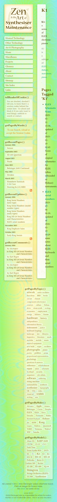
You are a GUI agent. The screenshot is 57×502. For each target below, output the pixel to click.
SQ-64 (46, 466)
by (12, 248)
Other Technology (14, 42)
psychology (31, 359)
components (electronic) (36, 302)
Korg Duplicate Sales (16, 228)
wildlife (40, 394)
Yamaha (36, 432)
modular (30, 340)
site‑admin (41, 375)
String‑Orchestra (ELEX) (37, 473)
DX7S (46, 450)
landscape (30, 334)
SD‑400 (38, 466)
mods (49, 337)
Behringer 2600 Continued (18, 168)
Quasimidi (47, 426)
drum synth (37, 308)
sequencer (31, 375)
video (40, 391)
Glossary (9, 66)
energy (29, 314)
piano (45, 350)
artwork (31, 292)
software (31, 378)
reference (31, 365)
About (8, 71)
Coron (40, 409)
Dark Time (31, 447)
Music (8, 52)
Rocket (40, 463)
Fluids (9, 161)
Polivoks (30, 460)
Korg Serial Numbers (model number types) (19, 207)
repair (29, 368)
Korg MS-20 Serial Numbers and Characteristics (19, 217)
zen (36, 397)
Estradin (30, 415)
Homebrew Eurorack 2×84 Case (15, 182)
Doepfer (48, 409)
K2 (38, 453)
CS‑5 (44, 444)
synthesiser (32, 387)
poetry (29, 353)
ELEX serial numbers (16, 222)
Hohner (46, 418)
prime (46, 353)
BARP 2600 (42, 441)
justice (42, 328)
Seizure (10, 148)
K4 (48, 454)
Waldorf (48, 429)
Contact (9, 75)
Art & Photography (14, 47)
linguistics (31, 337)
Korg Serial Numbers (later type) (15, 201)
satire (37, 369)
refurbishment (43, 365)
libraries (45, 334)
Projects (9, 61)
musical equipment (34, 343)
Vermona (38, 429)
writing (30, 397)
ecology (48, 308)
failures (38, 314)
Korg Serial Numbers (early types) (15, 212)
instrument (32, 327)
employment (42, 311)
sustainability (32, 385)
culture (38, 305)
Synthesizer (40, 476)
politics (38, 353)
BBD (39, 295)
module (39, 340)
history (43, 318)
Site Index (10, 85)
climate (37, 299)
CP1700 (30, 444)
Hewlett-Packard (33, 419)
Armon (47, 406)
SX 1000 (30, 476)
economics (31, 311)
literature (41, 337)
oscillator (47, 346)
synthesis (43, 385)
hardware (32, 318)
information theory (34, 324)
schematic (45, 369)
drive (29, 308)
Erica (44, 412)
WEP (29, 432)
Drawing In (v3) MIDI (16, 187)
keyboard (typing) (34, 331)
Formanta (39, 415)
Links (8, 90)
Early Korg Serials (14, 235)
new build (30, 346)
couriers (30, 305)
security (39, 372)
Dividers (10, 175)
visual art (30, 394)
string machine (33, 381)
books (45, 295)
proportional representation (37, 356)
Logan (29, 426)
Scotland (30, 372)
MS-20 (47, 457)
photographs (33, 349)
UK (28, 391)
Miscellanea (11, 57)
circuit (29, 299)
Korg (42, 422)
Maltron (37, 426)
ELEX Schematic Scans (50, 108)
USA (33, 391)
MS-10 (38, 457)
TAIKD (29, 429)
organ (39, 346)
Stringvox (32, 470)
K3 (43, 454)
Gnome (46, 314)
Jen (28, 422)
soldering (42, 378)
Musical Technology (15, 38)
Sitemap (9, 80)
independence (32, 321)
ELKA (37, 412)
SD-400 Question (14, 155)
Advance (30, 406)
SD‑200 (30, 466)
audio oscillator (43, 292)
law (38, 334)
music (46, 340)
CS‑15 (37, 444)
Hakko (48, 415)
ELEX (29, 412)
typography (44, 388)
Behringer (31, 409)
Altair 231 (31, 441)
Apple (39, 406)
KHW (34, 422)
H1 (28, 454)
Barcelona (31, 295)
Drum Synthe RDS (34, 450)
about (23, 488)
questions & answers (35, 362)
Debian (46, 305)
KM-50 (29, 457)
